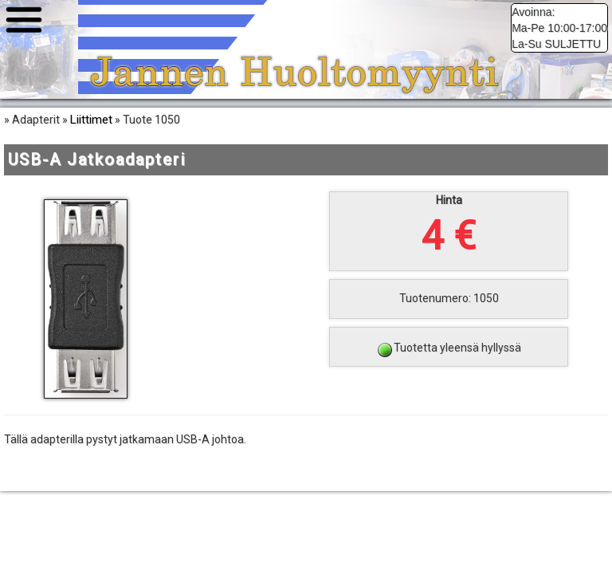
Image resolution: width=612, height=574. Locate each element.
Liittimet (91, 119)
